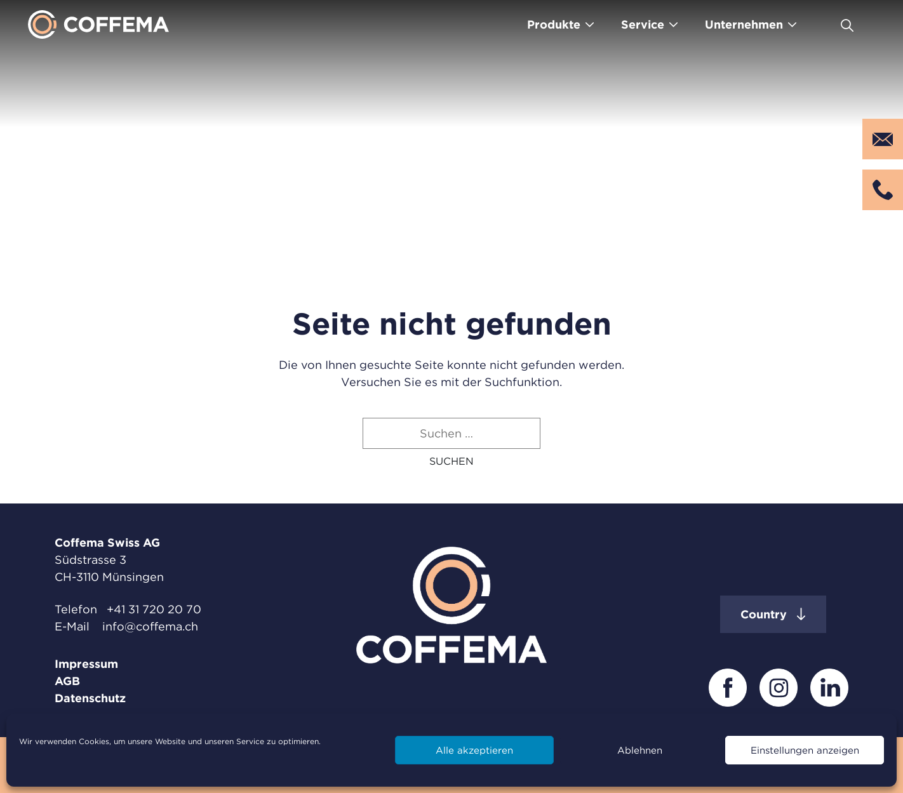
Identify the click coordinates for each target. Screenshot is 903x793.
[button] (451, 461)
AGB (67, 681)
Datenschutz (90, 698)
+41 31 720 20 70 (154, 609)
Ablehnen (639, 750)
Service (642, 24)
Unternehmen (744, 24)
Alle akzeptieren (474, 750)
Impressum (86, 663)
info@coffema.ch (150, 626)
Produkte (553, 24)
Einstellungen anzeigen (805, 750)
